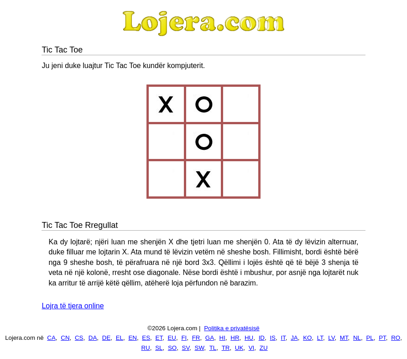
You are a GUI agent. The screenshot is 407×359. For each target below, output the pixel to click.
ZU (264, 347)
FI (184, 337)
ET (159, 337)
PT (382, 337)
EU (171, 337)
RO (395, 337)
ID (262, 337)
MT (344, 337)
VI (252, 347)
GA (209, 337)
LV (331, 337)
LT (320, 337)
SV (186, 347)
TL (213, 347)
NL (357, 337)
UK (239, 347)
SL (158, 347)
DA (93, 337)
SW (199, 347)
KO (307, 337)
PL (369, 337)
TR (226, 347)
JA (294, 337)
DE (106, 337)
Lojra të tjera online (73, 306)
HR (234, 337)
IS (273, 337)
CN (65, 337)
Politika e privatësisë (232, 328)
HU (249, 337)
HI (222, 337)
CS (79, 337)
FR (196, 337)
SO (172, 347)
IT (283, 337)
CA (51, 337)
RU (145, 347)
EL (119, 337)
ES (146, 337)
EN (132, 337)
